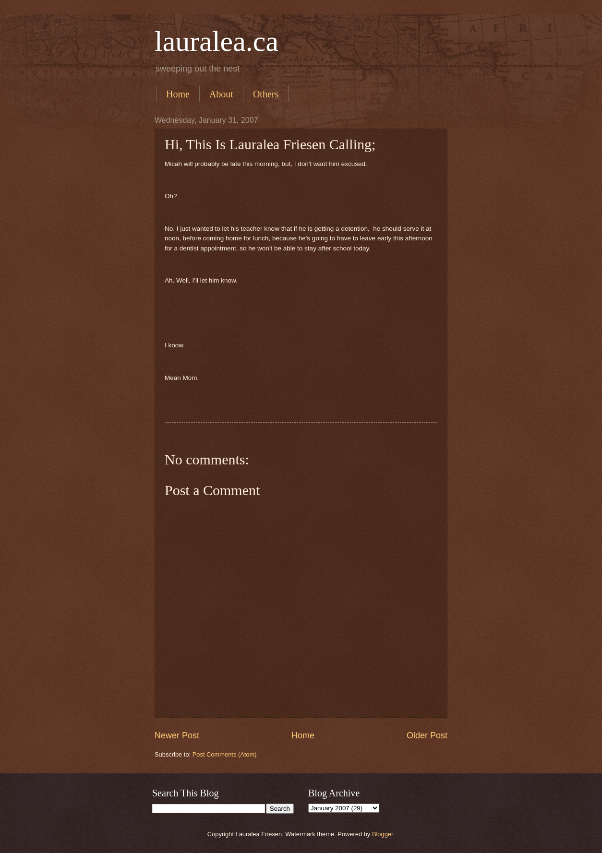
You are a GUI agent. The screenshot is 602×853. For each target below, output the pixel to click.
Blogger (382, 834)
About (221, 94)
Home (178, 94)
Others (265, 94)
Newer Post (177, 735)
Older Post (427, 735)
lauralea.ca (216, 41)
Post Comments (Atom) (225, 754)
